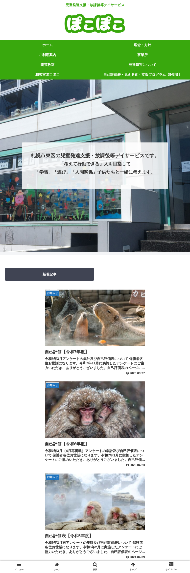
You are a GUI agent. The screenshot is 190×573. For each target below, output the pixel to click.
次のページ (95, 469)
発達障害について (155, 550)
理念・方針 (95, 543)
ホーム (34, 543)
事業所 (34, 550)
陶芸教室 (95, 550)
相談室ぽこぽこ (49, 557)
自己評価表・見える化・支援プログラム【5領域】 (140, 557)
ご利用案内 (155, 543)
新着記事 (49, 274)
